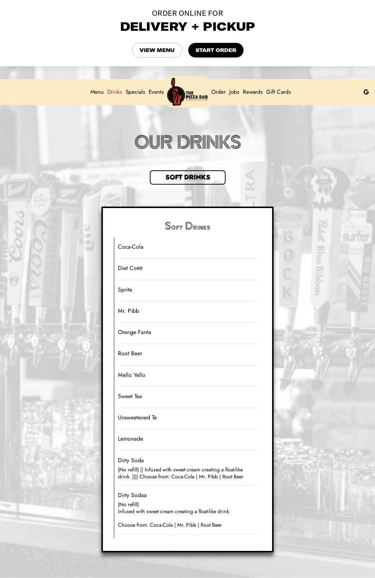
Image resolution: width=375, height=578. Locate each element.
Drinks (114, 92)
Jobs (234, 92)
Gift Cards (278, 92)
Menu (97, 92)
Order (218, 92)
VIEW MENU (157, 50)
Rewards (253, 92)
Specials (135, 92)
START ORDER (216, 50)
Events (156, 92)
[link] (187, 91)
